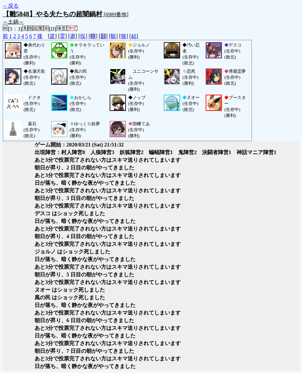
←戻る (11, 6)
